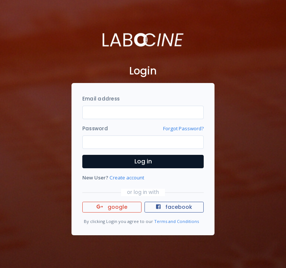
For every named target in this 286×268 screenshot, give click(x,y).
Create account (126, 177)
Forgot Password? (183, 128)
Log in (143, 161)
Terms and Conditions (176, 221)
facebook (174, 207)
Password (95, 128)
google (111, 207)
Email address (101, 98)
